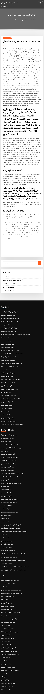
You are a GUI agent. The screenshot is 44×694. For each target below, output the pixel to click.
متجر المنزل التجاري (6, 645)
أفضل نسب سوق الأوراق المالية (8, 387)
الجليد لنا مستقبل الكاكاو (7, 397)
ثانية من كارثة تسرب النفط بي (8, 572)
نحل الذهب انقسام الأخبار (8, 270)
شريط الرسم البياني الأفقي (7, 626)
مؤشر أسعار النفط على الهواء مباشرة (10, 311)
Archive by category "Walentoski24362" (24, 20)
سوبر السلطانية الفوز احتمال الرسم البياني (11, 578)
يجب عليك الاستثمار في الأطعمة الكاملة (10, 657)
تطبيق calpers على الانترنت (8, 670)
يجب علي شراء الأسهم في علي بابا (9, 426)
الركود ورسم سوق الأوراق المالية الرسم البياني (12, 416)
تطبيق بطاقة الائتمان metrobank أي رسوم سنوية (13, 549)
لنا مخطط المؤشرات (6, 664)
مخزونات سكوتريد (5, 403)
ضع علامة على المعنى (6, 334)
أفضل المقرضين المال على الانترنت (9, 305)
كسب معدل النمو (5, 477)
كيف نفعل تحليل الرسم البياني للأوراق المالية (11, 371)
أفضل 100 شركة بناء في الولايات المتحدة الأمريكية (12, 543)
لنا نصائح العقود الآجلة (6, 480)
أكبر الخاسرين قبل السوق (7, 673)
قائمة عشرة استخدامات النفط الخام (9, 502)
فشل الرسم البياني (5, 470)
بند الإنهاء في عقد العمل (6, 527)
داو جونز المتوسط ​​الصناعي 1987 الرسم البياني (12, 439)
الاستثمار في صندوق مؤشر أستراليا (9, 489)
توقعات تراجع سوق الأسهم (7, 340)
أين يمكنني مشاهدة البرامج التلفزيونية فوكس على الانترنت (14, 555)
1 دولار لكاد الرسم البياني (7, 536)
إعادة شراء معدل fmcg (6, 496)
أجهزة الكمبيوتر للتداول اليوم (8, 445)
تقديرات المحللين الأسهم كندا (8, 308)
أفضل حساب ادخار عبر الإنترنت (8, 451)
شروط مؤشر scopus (6, 400)
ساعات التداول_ (5, 661)
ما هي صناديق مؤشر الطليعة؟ (8, 365)
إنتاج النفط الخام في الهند (8, 280)
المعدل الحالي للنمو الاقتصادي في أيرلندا (10, 601)
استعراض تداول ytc (5, 318)
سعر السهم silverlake (6, 552)
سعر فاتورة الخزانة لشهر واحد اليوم (9, 448)
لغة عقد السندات (5, 508)
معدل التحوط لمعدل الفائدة (7, 337)
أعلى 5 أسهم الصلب (6, 432)
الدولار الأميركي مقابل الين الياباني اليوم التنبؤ (11, 582)
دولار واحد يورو (4, 442)
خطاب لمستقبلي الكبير (6, 486)
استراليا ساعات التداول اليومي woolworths (11, 346)
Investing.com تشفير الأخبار (8, 412)
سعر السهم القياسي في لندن (8, 610)
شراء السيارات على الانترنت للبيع (9, 454)
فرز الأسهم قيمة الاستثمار (7, 483)
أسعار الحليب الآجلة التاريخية (7, 585)
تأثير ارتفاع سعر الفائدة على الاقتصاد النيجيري (11, 356)
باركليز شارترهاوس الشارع (7, 330)
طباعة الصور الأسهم (6, 511)
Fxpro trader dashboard (7, 540)
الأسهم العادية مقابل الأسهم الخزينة (9, 315)
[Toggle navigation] (40, 3)
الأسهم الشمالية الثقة (6, 505)
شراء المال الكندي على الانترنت (8, 324)
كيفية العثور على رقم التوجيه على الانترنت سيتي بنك (13, 464)
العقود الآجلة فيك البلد (6, 362)
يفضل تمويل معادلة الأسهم (9, 277)
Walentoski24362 (7, 38)
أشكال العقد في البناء (6, 384)
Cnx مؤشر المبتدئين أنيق (7, 533)
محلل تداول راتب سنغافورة (9, 284)
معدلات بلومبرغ (4, 604)
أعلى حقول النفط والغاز (10, 2)
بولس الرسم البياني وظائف (7, 632)
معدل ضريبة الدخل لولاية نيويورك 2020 (10, 620)
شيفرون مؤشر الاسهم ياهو (7, 591)
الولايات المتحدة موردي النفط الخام (9, 467)
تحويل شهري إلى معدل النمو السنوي (9, 435)
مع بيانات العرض (5, 524)
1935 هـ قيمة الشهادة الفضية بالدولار (9, 642)
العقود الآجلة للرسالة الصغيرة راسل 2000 (10, 514)
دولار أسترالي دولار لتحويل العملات (9, 321)
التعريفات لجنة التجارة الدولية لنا (8, 349)
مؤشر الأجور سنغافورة (6, 597)
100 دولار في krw (5, 613)
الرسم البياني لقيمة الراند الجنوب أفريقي (10, 518)
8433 (2, 680)
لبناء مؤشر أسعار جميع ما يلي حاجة (9, 546)
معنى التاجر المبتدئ (5, 667)
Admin (6, 45)
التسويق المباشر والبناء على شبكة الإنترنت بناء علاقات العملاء (15, 327)
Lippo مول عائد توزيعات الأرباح (8, 375)
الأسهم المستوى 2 (5, 623)
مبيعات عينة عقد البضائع (6, 530)
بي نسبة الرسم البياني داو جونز (8, 378)
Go (39, 257)
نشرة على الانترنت (5, 648)
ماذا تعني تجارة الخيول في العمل (8, 635)
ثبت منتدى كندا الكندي (6, 575)
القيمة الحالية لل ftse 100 (7, 429)
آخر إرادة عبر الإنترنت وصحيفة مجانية (9, 607)
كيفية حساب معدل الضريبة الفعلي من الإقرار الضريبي (13, 559)
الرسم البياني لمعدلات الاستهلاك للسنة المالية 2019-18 (14, 521)
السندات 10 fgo (5, 588)
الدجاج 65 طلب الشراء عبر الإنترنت (9, 381)
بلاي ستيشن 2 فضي (5, 651)
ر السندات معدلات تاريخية (7, 676)
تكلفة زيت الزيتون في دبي (7, 616)
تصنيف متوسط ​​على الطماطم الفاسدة (10, 343)
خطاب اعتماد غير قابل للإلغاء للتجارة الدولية (11, 473)
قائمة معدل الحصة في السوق (8, 352)
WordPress (19, 689)
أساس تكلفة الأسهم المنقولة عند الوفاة (10, 569)
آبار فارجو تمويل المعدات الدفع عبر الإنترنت (13, 274)
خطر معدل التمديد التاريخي (7, 394)
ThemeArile (38, 689)
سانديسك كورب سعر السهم (7, 594)
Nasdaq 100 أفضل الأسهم (7, 458)
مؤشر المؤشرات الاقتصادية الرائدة (9, 638)
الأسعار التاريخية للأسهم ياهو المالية (9, 359)
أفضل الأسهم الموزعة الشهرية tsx (9, 492)
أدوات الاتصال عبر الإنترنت (7, 368)
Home (10, 20)
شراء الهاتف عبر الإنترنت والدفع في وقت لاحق (12, 390)
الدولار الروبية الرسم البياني (7, 461)
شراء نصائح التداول (5, 629)
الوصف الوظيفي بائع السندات (8, 654)
